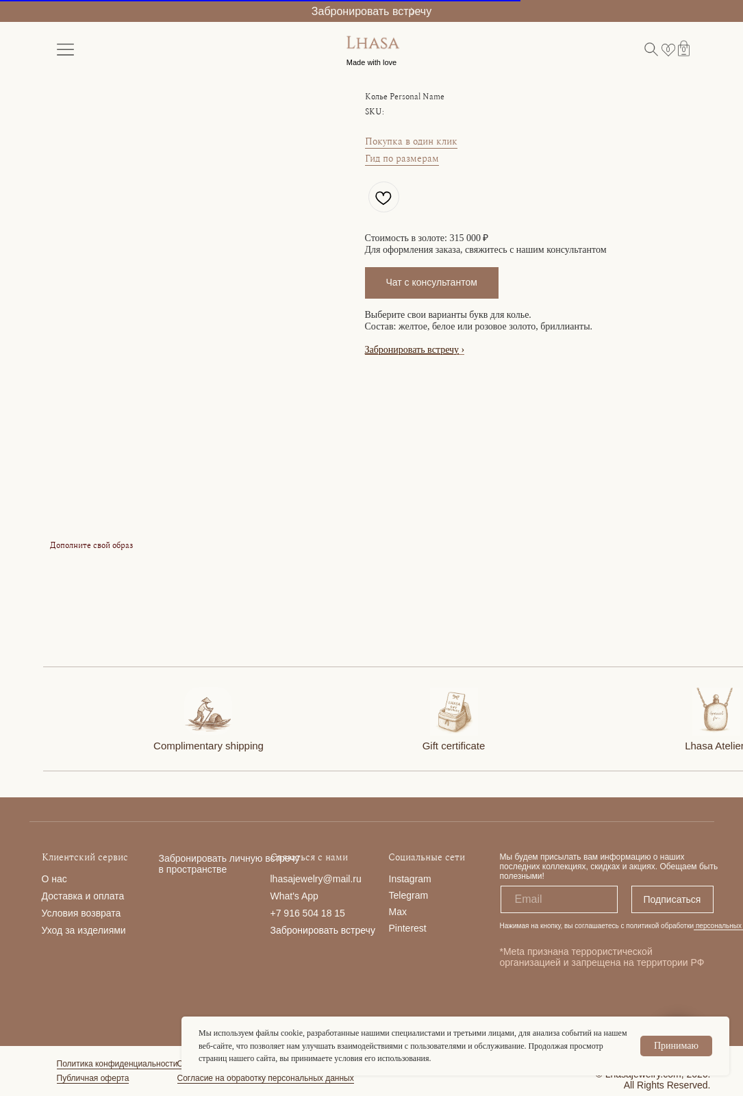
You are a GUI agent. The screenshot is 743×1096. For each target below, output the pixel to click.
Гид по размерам (402, 158)
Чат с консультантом (431, 282)
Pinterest (408, 928)
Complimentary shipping (208, 745)
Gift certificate (454, 745)
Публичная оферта (93, 1078)
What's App (294, 896)
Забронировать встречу (371, 11)
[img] (208, 711)
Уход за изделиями (84, 930)
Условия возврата (81, 913)
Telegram (409, 895)
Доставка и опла (78, 896)
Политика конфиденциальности (117, 1064)
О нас (54, 878)
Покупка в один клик (411, 141)
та (119, 896)
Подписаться (672, 899)
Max (398, 911)
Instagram (410, 878)
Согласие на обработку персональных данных (265, 1078)
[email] (559, 899)
